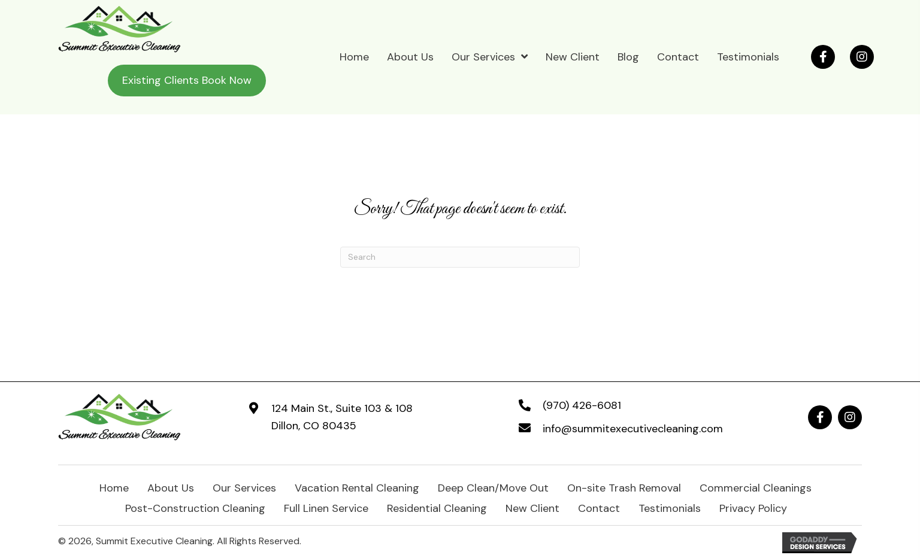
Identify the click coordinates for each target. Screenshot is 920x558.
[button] (823, 57)
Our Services (244, 487)
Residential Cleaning (437, 507)
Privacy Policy (753, 507)
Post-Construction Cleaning (195, 507)
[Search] (460, 257)
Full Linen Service (326, 507)
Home (114, 487)
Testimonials (669, 507)
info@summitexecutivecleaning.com (633, 428)
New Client (532, 507)
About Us (170, 487)
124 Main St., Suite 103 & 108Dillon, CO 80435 (342, 417)
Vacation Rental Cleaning (357, 487)
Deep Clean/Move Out (493, 487)
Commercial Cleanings (756, 487)
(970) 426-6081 (582, 405)
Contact (599, 507)
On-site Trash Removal (624, 487)
